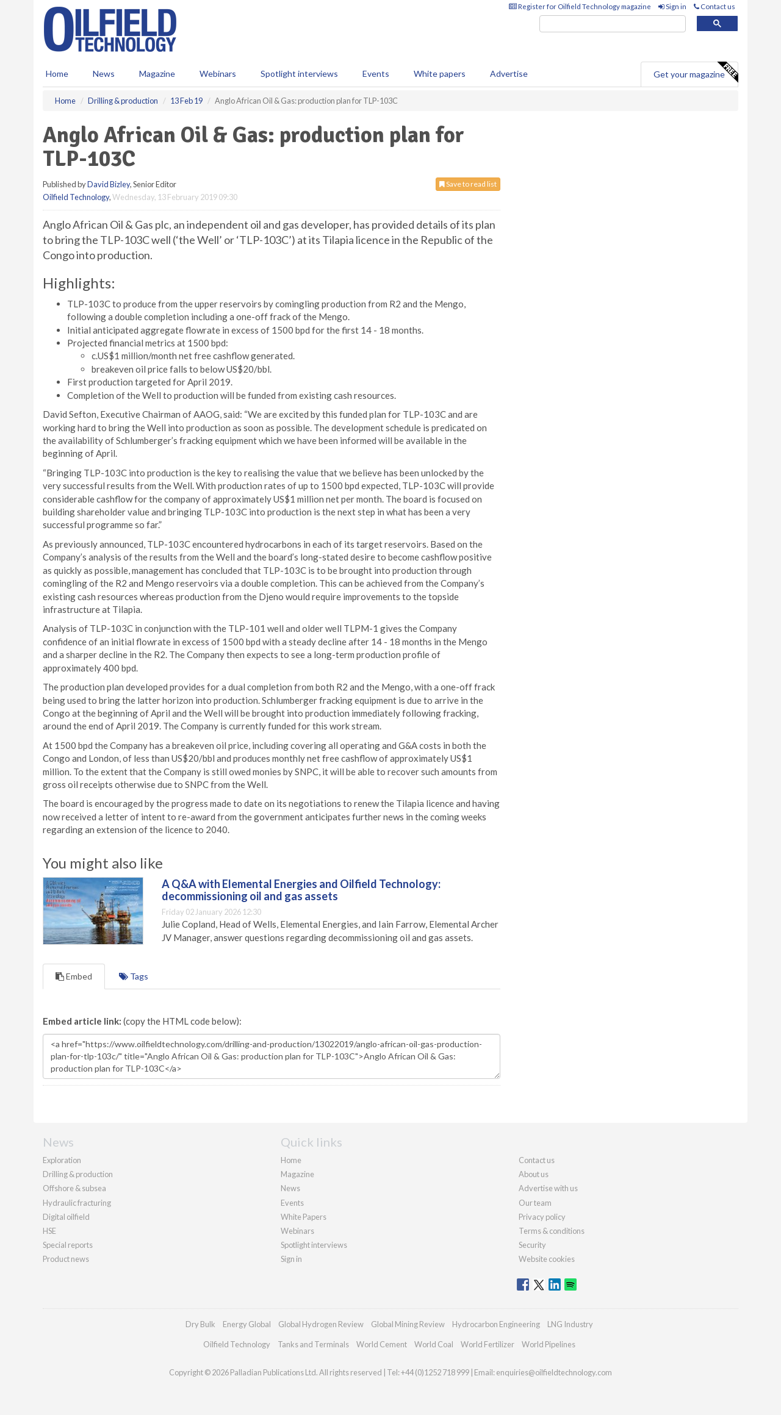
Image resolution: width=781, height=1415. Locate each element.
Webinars (218, 73)
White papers (440, 73)
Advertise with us (548, 1188)
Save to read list (468, 183)
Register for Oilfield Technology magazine (580, 6)
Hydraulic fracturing (77, 1203)
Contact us (714, 6)
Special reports (68, 1245)
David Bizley (108, 184)
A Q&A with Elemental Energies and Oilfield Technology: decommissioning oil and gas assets (301, 890)
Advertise (509, 73)
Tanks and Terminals (313, 1344)
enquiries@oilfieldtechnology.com (554, 1372)
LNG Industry (570, 1324)
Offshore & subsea (74, 1188)
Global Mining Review (408, 1324)
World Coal (433, 1344)
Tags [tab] (133, 976)
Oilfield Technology (76, 197)
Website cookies (547, 1259)
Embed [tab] (74, 976)
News (290, 1188)
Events (375, 73)
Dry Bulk (200, 1324)
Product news (66, 1259)
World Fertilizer (487, 1344)
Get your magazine (695, 72)
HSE (49, 1231)
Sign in (672, 6)
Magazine (157, 73)
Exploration (62, 1160)
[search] (612, 24)
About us (534, 1174)
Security (532, 1245)
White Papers (303, 1217)
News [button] (104, 73)
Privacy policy (542, 1217)
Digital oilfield (66, 1217)
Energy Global (247, 1324)
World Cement (381, 1344)
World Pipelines (548, 1344)
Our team (535, 1203)
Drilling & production (78, 1174)
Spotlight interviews (299, 73)
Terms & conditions (552, 1231)
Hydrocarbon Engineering (496, 1324)
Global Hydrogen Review (321, 1324)
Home (57, 73)
